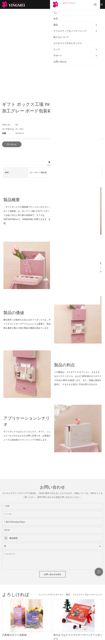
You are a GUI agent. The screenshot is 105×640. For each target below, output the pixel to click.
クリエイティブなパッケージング (87, 594)
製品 (68, 594)
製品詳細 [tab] (52, 162)
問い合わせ (12, 144)
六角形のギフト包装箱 (14, 634)
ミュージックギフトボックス (50, 594)
